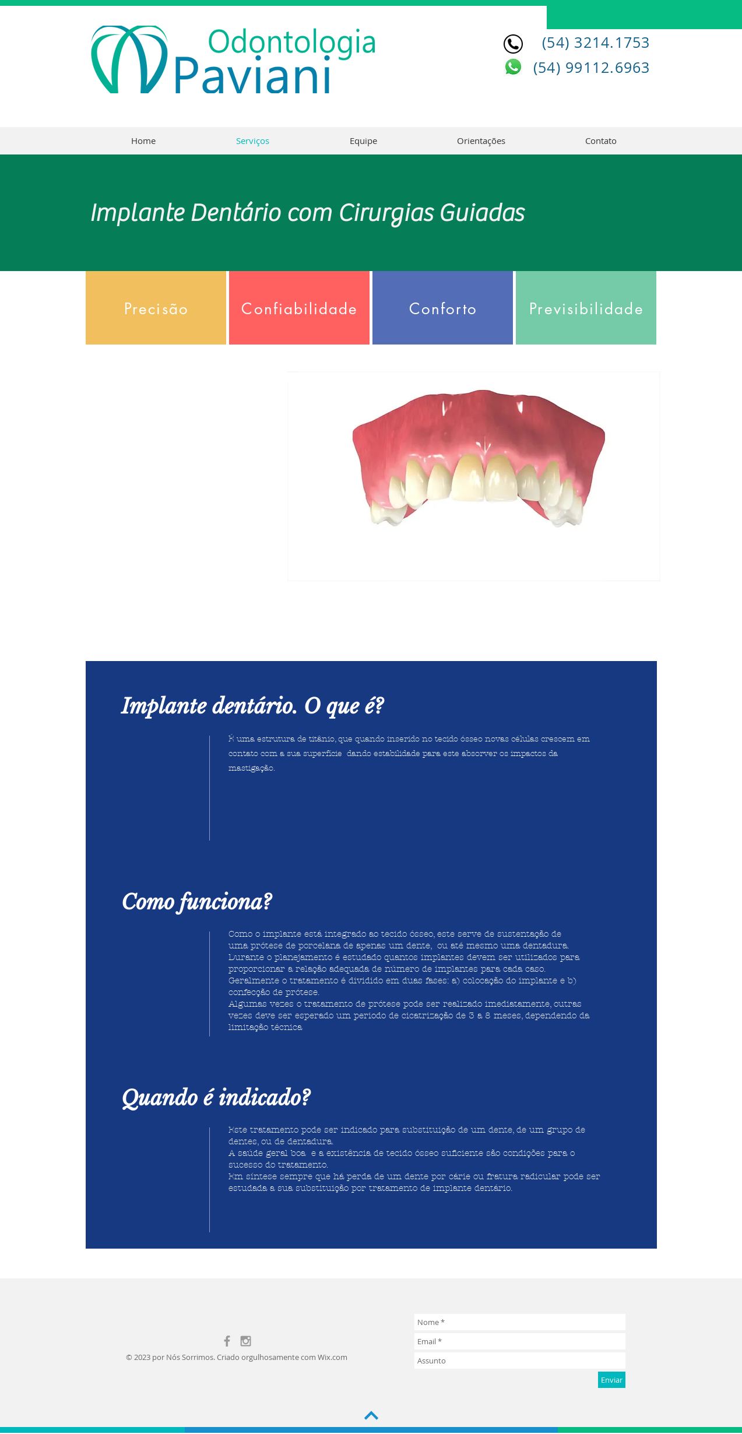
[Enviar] (611, 1380)
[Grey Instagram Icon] (245, 1341)
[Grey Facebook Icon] (227, 1341)
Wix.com (332, 1357)
